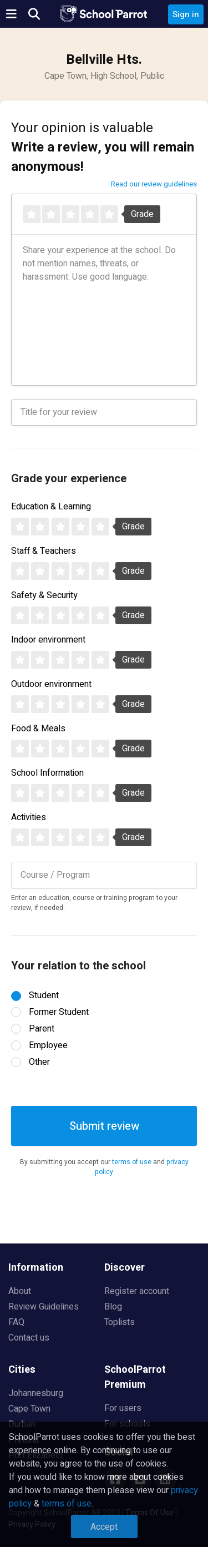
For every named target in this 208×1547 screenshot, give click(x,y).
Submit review (104, 1126)
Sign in (186, 14)
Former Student (59, 1012)
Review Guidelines (43, 1306)
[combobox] (104, 875)
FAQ (16, 1322)
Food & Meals (38, 728)
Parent (41, 1028)
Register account (136, 1291)
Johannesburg (35, 1393)
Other (39, 1062)
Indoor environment (48, 639)
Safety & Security (44, 595)
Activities (28, 817)
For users (122, 1408)
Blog (113, 1306)
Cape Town (29, 1408)
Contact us (28, 1337)
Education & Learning (51, 506)
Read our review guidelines (154, 184)
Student (44, 995)
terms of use (131, 1162)
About (19, 1291)
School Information (47, 773)
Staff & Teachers (43, 551)
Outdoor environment (51, 684)
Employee (48, 1045)
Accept (104, 1527)
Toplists (119, 1322)
